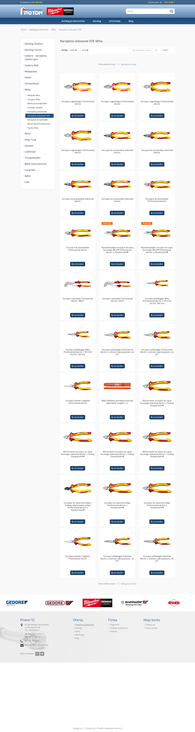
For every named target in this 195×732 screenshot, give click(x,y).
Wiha (54, 29)
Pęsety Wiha (32, 128)
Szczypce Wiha (33, 99)
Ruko (27, 133)
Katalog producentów (73, 21)
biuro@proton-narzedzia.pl (36, 645)
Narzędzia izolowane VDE (70, 29)
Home (23, 29)
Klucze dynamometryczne (38, 123)
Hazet (28, 77)
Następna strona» (128, 64)
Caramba (30, 170)
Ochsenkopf (32, 83)
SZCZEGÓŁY (78, 115)
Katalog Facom (33, 49)
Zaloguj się (150, 624)
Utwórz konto (151, 628)
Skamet (29, 145)
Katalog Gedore (34, 43)
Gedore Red (31, 65)
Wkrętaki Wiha (33, 95)
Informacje (115, 21)
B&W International (35, 163)
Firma (77, 631)
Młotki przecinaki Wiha (37, 103)
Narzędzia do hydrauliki (37, 119)
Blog (131, 21)
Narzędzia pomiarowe (37, 111)
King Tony (30, 139)
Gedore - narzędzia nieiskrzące (36, 57)
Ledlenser (30, 151)
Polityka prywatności (119, 628)
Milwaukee (31, 71)
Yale (27, 182)
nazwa (73, 50)
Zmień (165, 50)
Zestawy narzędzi (35, 107)
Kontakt (113, 631)
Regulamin (114, 624)
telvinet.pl (118, 728)
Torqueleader (32, 157)
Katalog (97, 21)
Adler (28, 176)
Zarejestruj (90, 728)
